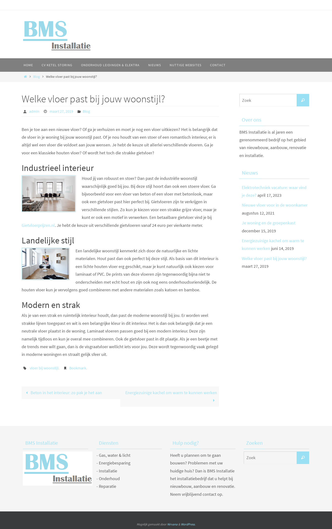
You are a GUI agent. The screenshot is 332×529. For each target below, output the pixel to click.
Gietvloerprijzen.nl (38, 225)
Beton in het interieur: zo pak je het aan (63, 392)
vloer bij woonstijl (44, 368)
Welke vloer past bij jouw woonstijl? (274, 258)
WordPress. (188, 524)
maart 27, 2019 (61, 111)
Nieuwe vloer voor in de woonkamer (274, 205)
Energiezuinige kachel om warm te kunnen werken (171, 396)
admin (34, 111)
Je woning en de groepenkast (268, 223)
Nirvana (172, 524)
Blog (36, 76)
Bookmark (77, 368)
